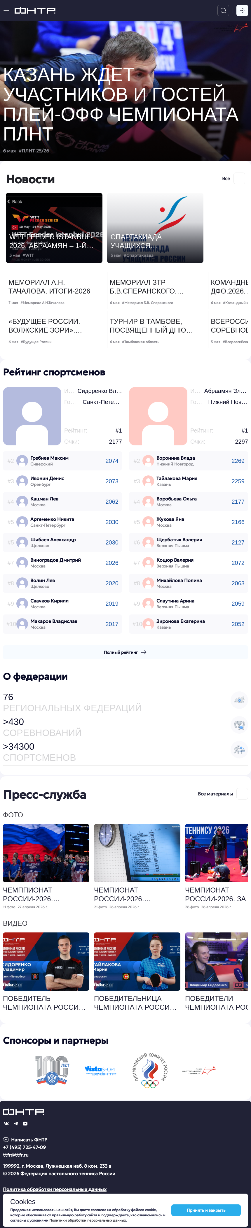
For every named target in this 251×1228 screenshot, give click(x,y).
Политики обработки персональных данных (87, 1220)
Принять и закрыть (206, 1210)
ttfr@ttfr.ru (16, 1155)
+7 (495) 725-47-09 (24, 1147)
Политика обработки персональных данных (55, 1189)
